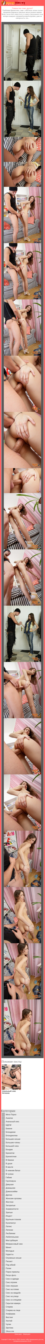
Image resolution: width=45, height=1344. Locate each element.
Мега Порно (11, 1115)
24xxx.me (10, 1331)
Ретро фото (11, 1275)
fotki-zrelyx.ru (12, 1339)
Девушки (10, 1184)
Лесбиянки (10, 1233)
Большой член (12, 1146)
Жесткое (9, 1202)
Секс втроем (11, 1282)
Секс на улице (12, 1296)
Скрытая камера (13, 1303)
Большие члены (13, 1143)
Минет (8, 1247)
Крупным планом (13, 1219)
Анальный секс (12, 1122)
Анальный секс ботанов (9, 1092)
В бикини (10, 1160)
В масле (9, 1167)
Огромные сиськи (13, 1258)
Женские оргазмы (13, 1198)
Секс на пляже (12, 1289)
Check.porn (26, 1334)
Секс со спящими (13, 1300)
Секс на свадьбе (13, 1293)
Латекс (9, 1226)
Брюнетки (10, 1153)
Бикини (9, 1129)
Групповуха (11, 1181)
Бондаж (9, 1150)
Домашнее (10, 1188)
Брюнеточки (11, 1156)
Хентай (9, 1321)
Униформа (10, 1314)
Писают (9, 1261)
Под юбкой (10, 1265)
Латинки (9, 1230)
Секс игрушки (12, 1286)
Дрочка (9, 1195)
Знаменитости (12, 1209)
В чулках (10, 1174)
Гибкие (9, 1177)
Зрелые (9, 1212)
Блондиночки (12, 1136)
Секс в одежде (12, 1279)
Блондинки (10, 1132)
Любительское (12, 1237)
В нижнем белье (13, 1170)
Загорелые (10, 1205)
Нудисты (9, 1254)
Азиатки (9, 1118)
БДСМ (8, 1125)
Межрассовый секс (14, 1244)
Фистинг (9, 1317)
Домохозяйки (11, 1191)
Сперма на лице (13, 1310)
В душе (9, 1163)
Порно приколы (13, 1272)
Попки (8, 1268)
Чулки (8, 1324)
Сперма (9, 1307)
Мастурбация (12, 1240)
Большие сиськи (13, 1139)
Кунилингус (11, 1223)
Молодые (10, 1251)
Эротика (9, 1328)
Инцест (9, 1216)
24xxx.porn (18, 1334)
